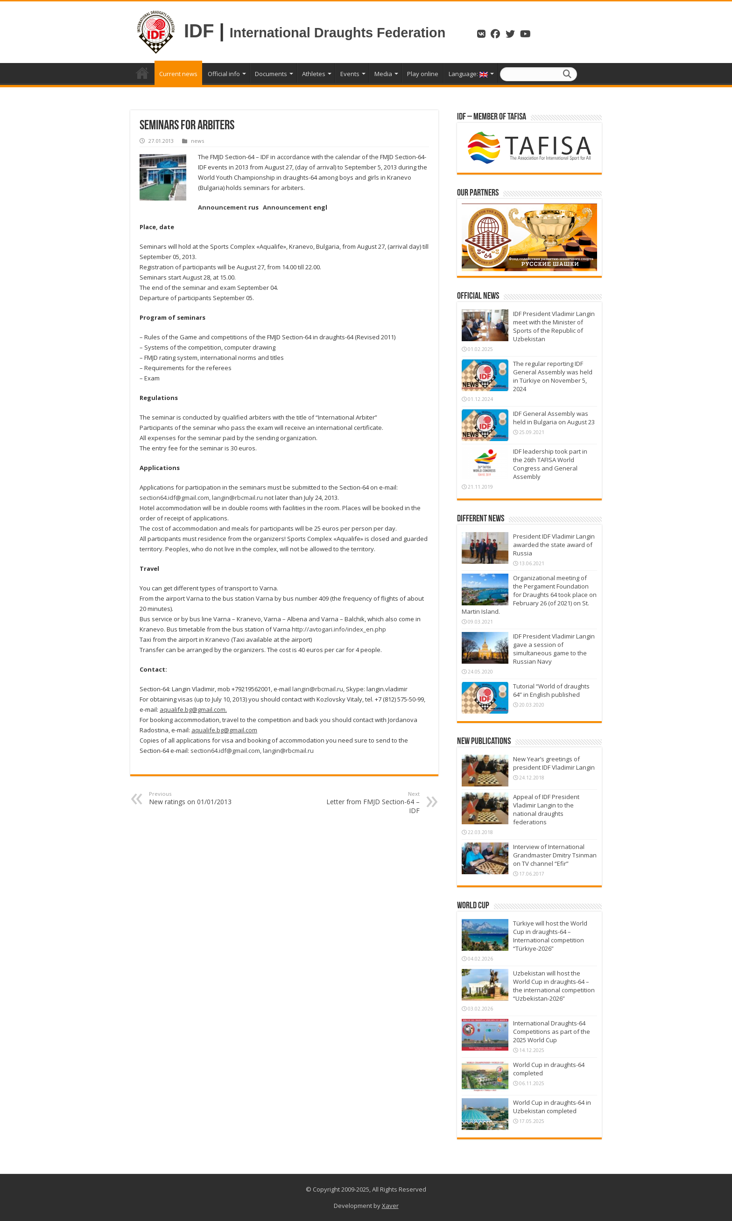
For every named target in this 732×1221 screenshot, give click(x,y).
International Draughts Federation (339, 32)
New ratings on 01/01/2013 (197, 798)
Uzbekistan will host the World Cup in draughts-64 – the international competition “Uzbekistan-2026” (554, 986)
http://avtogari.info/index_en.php (339, 629)
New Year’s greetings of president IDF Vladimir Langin (554, 763)
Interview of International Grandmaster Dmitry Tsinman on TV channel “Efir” (555, 855)
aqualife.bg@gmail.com (192, 709)
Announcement (222, 207)
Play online (422, 74)
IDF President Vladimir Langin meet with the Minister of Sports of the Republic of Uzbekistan (554, 326)
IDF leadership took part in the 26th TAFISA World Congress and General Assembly (550, 464)
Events (349, 74)
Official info (224, 74)
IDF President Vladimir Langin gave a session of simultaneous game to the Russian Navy (554, 649)
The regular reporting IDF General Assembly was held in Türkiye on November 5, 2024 (552, 376)
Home (142, 73)
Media (383, 74)
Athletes (313, 74)
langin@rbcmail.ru (237, 497)
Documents (271, 74)
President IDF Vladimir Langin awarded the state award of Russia (554, 544)
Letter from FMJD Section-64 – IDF (372, 802)
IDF (199, 31)
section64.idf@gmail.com (174, 497)
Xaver (390, 1205)
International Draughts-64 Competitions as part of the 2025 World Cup (551, 1031)
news (197, 140)
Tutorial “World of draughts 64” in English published (551, 690)
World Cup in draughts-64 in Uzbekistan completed (552, 1106)
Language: (468, 74)
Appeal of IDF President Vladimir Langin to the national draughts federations (546, 809)
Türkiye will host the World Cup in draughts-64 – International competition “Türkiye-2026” (550, 936)
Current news (178, 74)
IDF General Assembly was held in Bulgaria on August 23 (554, 417)
